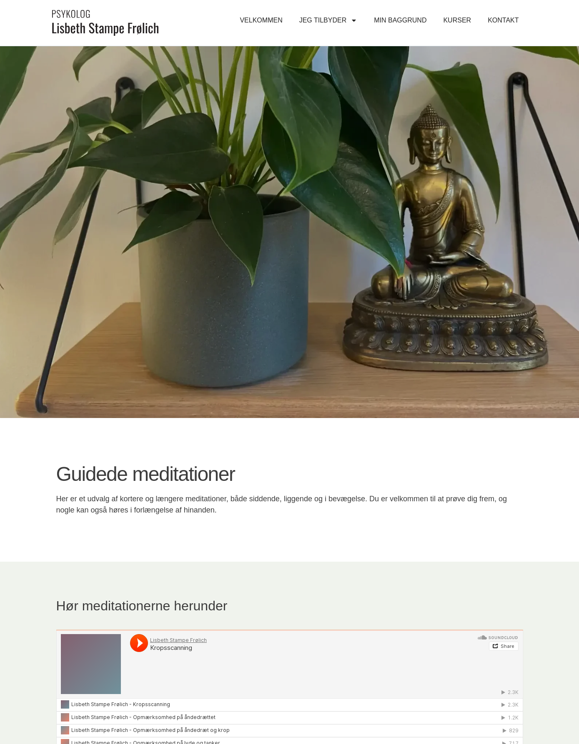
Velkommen (261, 20)
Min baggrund (400, 20)
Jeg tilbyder (328, 20)
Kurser (457, 20)
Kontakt (503, 20)
